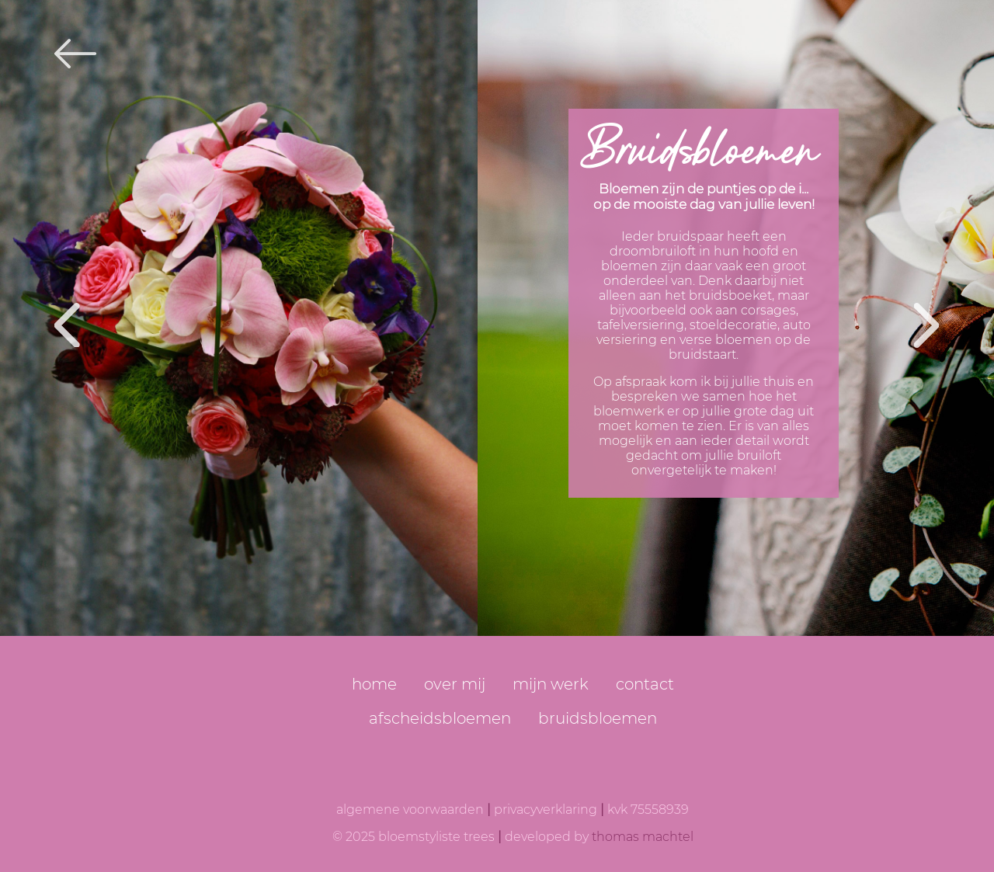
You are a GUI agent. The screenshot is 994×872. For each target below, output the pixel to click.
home (374, 684)
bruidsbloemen (597, 718)
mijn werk (551, 684)
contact (645, 684)
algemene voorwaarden (410, 809)
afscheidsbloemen (440, 718)
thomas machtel (642, 836)
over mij (454, 684)
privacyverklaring (545, 809)
